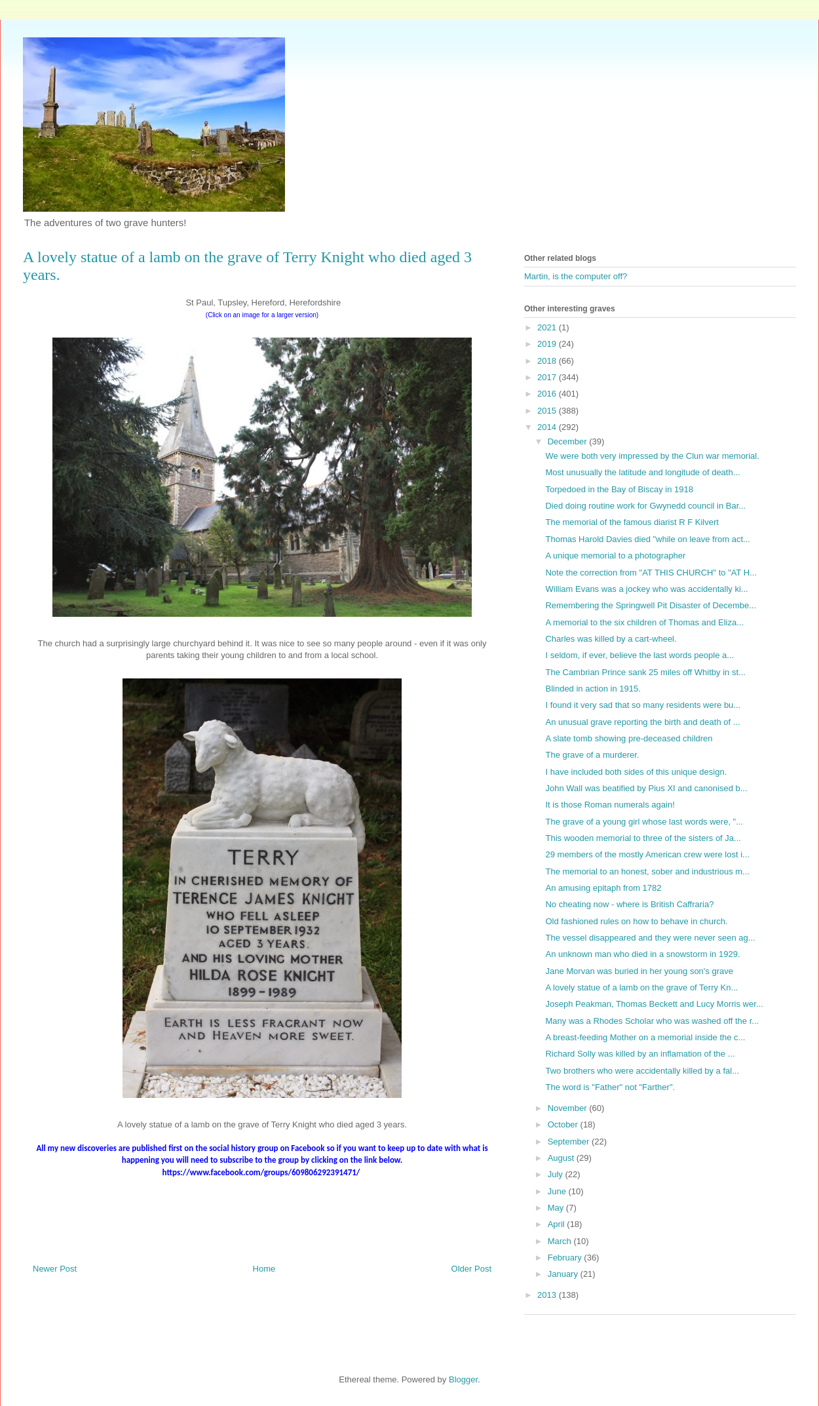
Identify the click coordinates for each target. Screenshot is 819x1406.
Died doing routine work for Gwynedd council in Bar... (645, 506)
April (557, 1224)
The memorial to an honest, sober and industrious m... (647, 871)
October (564, 1124)
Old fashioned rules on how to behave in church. (636, 921)
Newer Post (55, 1269)
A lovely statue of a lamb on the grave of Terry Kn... (641, 987)
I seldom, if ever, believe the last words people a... (639, 655)
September (570, 1141)
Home (264, 1269)
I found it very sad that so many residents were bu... (642, 705)
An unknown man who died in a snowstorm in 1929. (642, 954)
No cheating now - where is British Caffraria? (629, 904)
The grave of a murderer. (592, 755)
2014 (548, 427)
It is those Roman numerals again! (609, 805)
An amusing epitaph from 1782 (603, 888)
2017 (548, 377)
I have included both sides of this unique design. (636, 772)
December (569, 441)
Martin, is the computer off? (575, 276)
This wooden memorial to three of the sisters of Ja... (642, 838)
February (566, 1257)
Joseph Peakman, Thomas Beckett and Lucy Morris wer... (654, 1004)
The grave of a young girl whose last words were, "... (644, 822)
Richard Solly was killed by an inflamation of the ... (639, 1054)
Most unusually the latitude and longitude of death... (642, 472)
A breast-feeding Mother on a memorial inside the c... (645, 1037)
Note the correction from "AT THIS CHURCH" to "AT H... (651, 572)
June (558, 1191)
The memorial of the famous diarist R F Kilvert (631, 522)
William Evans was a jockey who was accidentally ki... (646, 589)
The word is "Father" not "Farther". (610, 1087)
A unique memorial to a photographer (615, 555)
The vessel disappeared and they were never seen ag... (650, 938)
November (569, 1108)
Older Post (471, 1269)
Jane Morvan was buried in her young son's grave (639, 971)
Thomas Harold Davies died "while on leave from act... (647, 539)
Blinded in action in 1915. (592, 688)
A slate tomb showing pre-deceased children (628, 738)
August (562, 1158)
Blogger (463, 1379)
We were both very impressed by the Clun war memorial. (652, 456)
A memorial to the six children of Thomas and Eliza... (644, 622)
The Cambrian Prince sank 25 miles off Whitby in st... (645, 672)
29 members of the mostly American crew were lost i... (647, 854)
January (564, 1274)
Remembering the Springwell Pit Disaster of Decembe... (650, 605)
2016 (548, 394)
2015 (548, 411)
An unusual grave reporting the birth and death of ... (642, 722)
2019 (548, 344)
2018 (548, 361)
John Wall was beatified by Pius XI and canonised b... (646, 788)
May (557, 1208)
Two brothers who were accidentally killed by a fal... (642, 1071)
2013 (548, 1295)
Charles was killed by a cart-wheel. (610, 639)
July (556, 1174)
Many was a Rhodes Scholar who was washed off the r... (652, 1021)
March (561, 1241)
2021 (548, 327)
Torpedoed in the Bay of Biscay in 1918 (619, 489)
